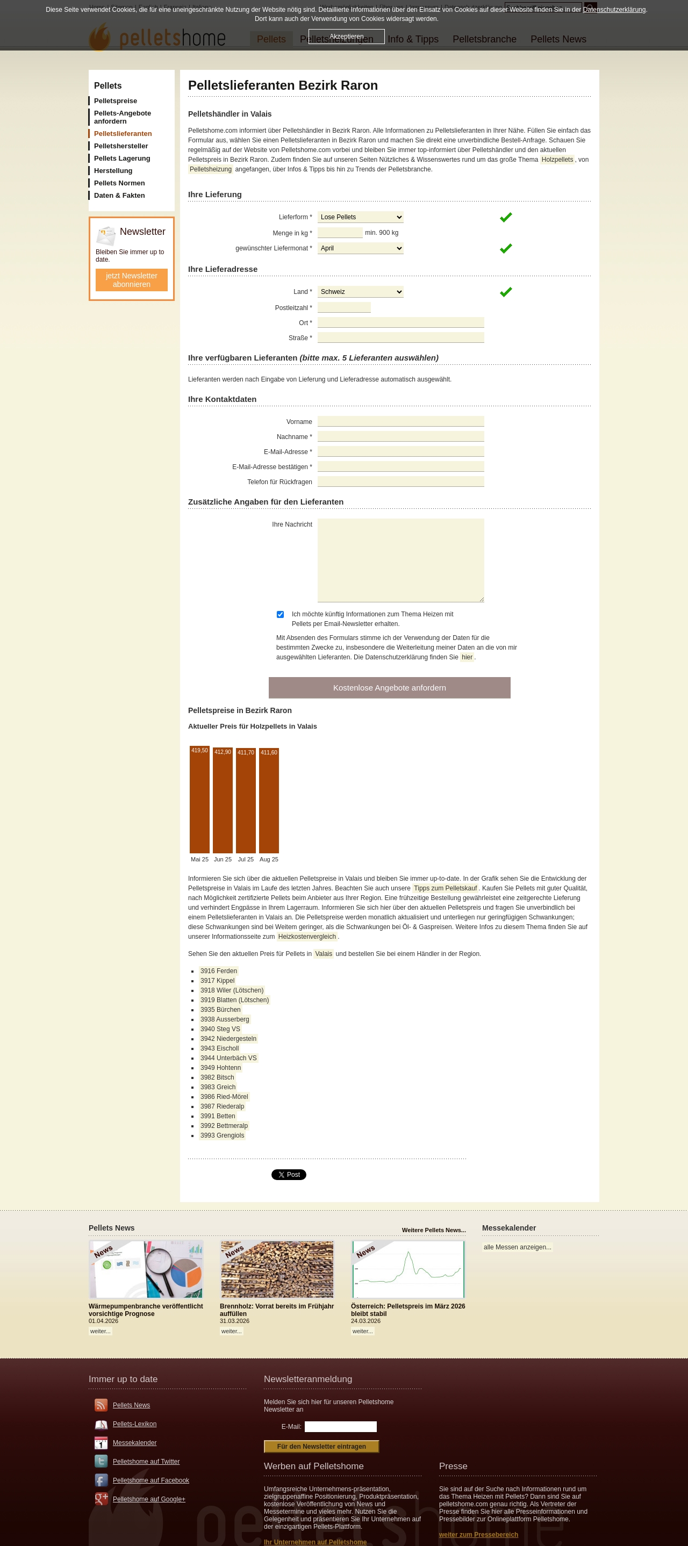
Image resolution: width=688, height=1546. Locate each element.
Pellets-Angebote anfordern (122, 117)
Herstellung (113, 171)
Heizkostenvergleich (307, 936)
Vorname (299, 422)
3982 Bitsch (217, 1077)
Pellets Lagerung (122, 158)
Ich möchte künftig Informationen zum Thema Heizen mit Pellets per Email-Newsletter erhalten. (373, 619)
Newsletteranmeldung (308, 1379)
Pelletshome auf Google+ (149, 1499)
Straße (300, 338)
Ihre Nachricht (292, 524)
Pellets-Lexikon (134, 1424)
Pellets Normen (119, 183)
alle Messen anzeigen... (517, 1247)
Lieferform (295, 217)
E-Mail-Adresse (288, 452)
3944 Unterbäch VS (228, 1058)
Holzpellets (558, 159)
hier (467, 657)
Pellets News (131, 1405)
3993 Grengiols (222, 1135)
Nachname (294, 437)
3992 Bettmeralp (224, 1126)
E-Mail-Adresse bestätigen (272, 467)
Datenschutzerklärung (614, 9)
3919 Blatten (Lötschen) (234, 1000)
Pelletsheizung (211, 169)
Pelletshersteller (121, 146)
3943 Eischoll (219, 1048)
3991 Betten (217, 1116)
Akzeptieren (346, 36)
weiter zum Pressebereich (478, 1534)
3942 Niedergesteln (228, 1038)
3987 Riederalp (222, 1106)
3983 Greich (217, 1087)
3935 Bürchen (220, 1009)
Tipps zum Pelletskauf (445, 888)
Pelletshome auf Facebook (151, 1480)
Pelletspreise (115, 101)
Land (302, 292)
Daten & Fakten (119, 195)
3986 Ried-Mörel (224, 1097)
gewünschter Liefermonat (273, 248)
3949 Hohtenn (220, 1068)
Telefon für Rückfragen (279, 482)
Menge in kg (292, 233)
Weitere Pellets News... (434, 1230)
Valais (323, 954)
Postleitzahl (293, 308)
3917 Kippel (217, 980)
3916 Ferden (218, 971)
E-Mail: (292, 1426)
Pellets (108, 85)
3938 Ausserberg (224, 1019)
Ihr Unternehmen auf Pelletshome (315, 1542)
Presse (453, 1466)
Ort (305, 323)
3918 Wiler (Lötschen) (231, 990)
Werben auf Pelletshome (314, 1466)
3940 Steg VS (220, 1029)
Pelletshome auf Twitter (146, 1461)
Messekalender (134, 1443)
